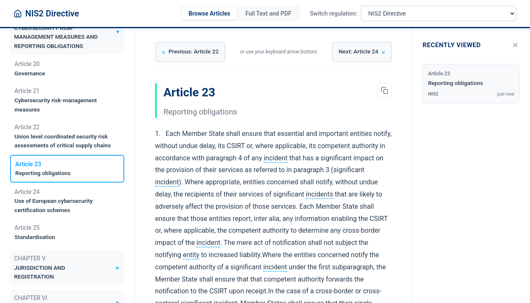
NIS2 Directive (52, 13)
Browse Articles (209, 13)
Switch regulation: (333, 13)
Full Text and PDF (268, 13)
